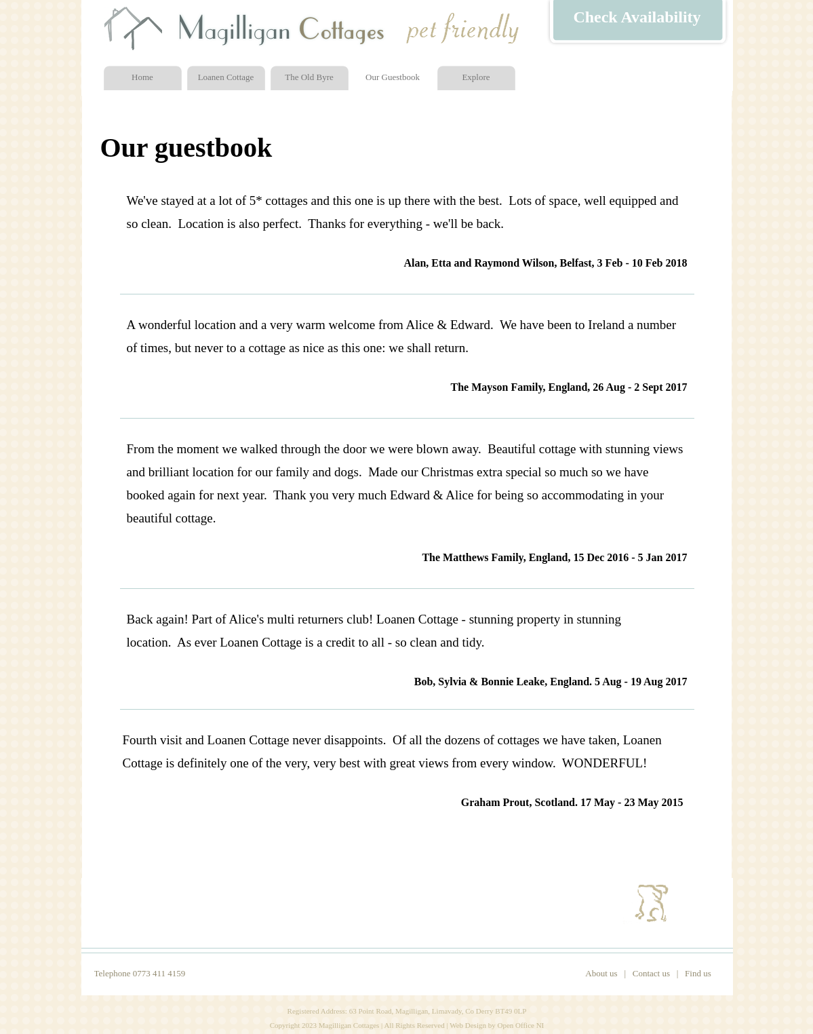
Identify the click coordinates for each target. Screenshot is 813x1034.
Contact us (651, 973)
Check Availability (636, 17)
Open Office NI (520, 1025)
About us (601, 973)
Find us (698, 973)
